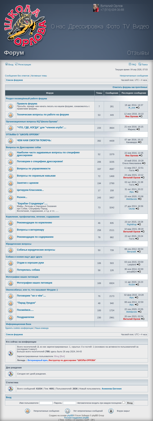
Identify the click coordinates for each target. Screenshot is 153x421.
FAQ (132, 64)
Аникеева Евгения (112, 388)
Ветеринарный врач (37, 360)
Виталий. (131, 251)
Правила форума (27, 103)
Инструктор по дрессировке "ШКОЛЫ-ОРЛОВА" (72, 360)
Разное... (22, 197)
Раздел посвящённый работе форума (26, 98)
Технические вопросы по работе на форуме (43, 114)
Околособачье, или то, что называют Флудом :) (32, 290)
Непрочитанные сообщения (134, 75)
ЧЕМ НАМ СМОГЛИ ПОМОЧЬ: (34, 140)
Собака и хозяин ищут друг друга (24, 257)
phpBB (70, 415)
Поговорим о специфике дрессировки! (40, 161)
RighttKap (131, 224)
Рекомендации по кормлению (34, 222)
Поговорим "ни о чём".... (31, 295)
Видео (141, 26)
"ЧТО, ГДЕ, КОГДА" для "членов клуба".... (41, 127)
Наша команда (42, 328)
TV (126, 26)
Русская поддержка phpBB (76, 418)
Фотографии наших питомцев (22, 277)
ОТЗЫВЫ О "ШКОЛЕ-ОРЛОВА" (22, 134)
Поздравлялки (25, 317)
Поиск (143, 64)
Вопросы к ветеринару (30, 229)
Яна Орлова (131, 116)
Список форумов (14, 80)
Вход (9, 64)
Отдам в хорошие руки (30, 262)
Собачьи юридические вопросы (36, 249)
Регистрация (23, 64)
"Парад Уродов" (26, 302)
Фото (113, 26)
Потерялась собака (28, 269)
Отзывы (138, 52)
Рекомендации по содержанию (35, 237)
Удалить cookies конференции (19, 328)
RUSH (132, 284)
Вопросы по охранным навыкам (36, 175)
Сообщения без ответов (17, 75)
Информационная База (18, 324)
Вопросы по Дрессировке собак (23, 147)
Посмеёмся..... (25, 310)
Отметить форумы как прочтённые (130, 87)
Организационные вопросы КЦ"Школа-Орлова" (32, 121)
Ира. (131, 192)
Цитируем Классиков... (30, 190)
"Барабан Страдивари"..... (32, 203)
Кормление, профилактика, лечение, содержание (32, 216)
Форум (14, 52)
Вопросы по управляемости (33, 168)
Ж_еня (131, 107)
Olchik (132, 209)
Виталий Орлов (131, 177)
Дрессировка (85, 26)
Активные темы (39, 75)
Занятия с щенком (27, 183)
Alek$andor (131, 199)
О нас (58, 26)
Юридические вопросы (18, 244)
